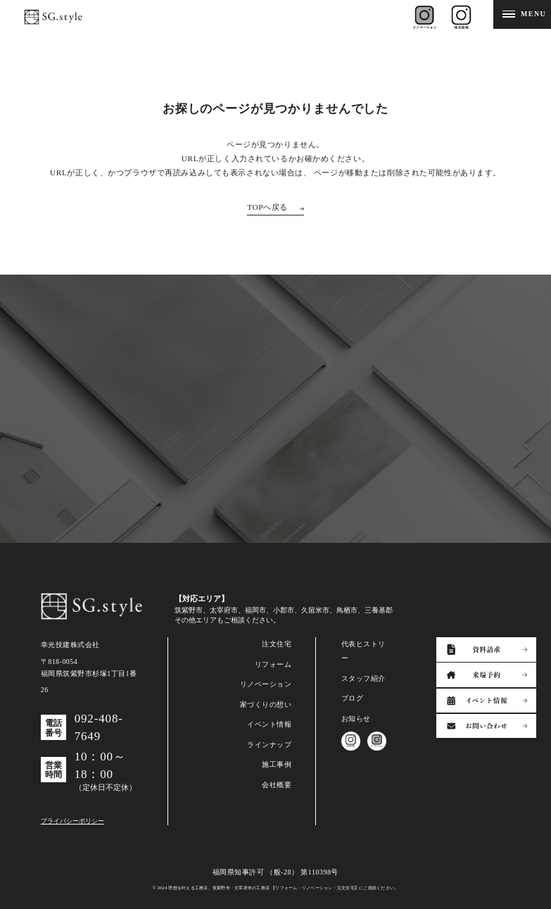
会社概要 (276, 785)
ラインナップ (269, 744)
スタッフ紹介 (363, 678)
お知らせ (356, 718)
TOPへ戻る (267, 207)
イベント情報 (269, 724)
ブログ (352, 698)
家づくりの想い (266, 704)
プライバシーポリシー (72, 821)
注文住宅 (276, 644)
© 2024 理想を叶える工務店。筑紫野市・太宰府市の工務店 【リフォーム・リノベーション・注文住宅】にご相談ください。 (276, 887)
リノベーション (266, 684)
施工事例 (276, 764)
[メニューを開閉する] (522, 14)
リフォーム (273, 664)
